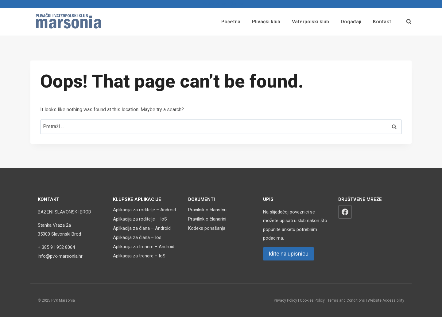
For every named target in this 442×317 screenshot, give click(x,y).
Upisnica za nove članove (221, 4)
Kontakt (382, 22)
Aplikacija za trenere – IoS (139, 256)
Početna (230, 22)
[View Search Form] (406, 22)
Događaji (351, 22)
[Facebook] (345, 212)
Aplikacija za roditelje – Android (144, 210)
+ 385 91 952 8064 (56, 247)
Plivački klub (266, 22)
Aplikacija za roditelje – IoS (140, 219)
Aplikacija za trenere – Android (143, 246)
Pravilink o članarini (207, 219)
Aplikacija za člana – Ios (137, 237)
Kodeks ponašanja (206, 228)
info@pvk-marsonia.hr (60, 256)
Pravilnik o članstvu (207, 210)
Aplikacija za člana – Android (142, 228)
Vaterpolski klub (310, 22)
